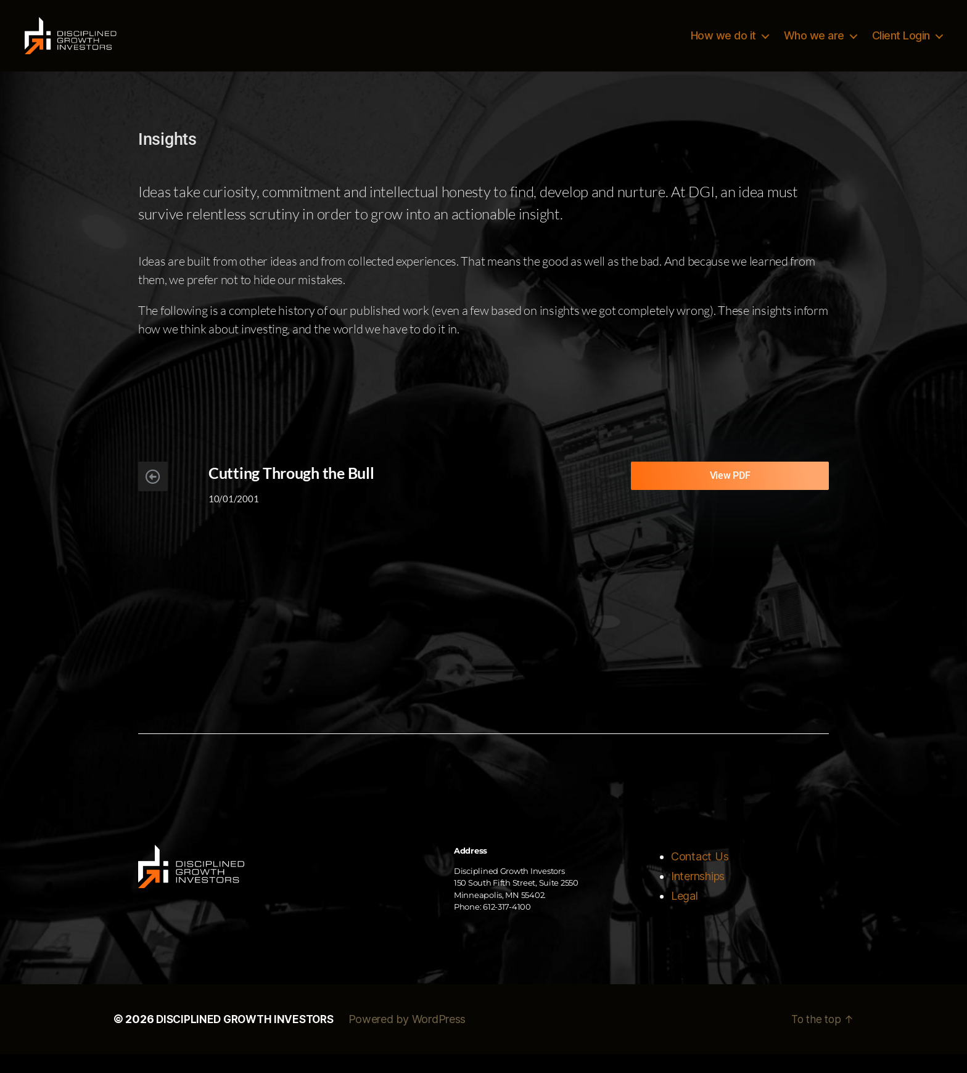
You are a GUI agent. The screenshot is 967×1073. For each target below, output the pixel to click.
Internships (698, 895)
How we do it (723, 44)
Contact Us (699, 875)
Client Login (901, 44)
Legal (684, 914)
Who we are (814, 44)
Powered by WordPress (416, 1038)
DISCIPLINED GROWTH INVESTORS (249, 1038)
